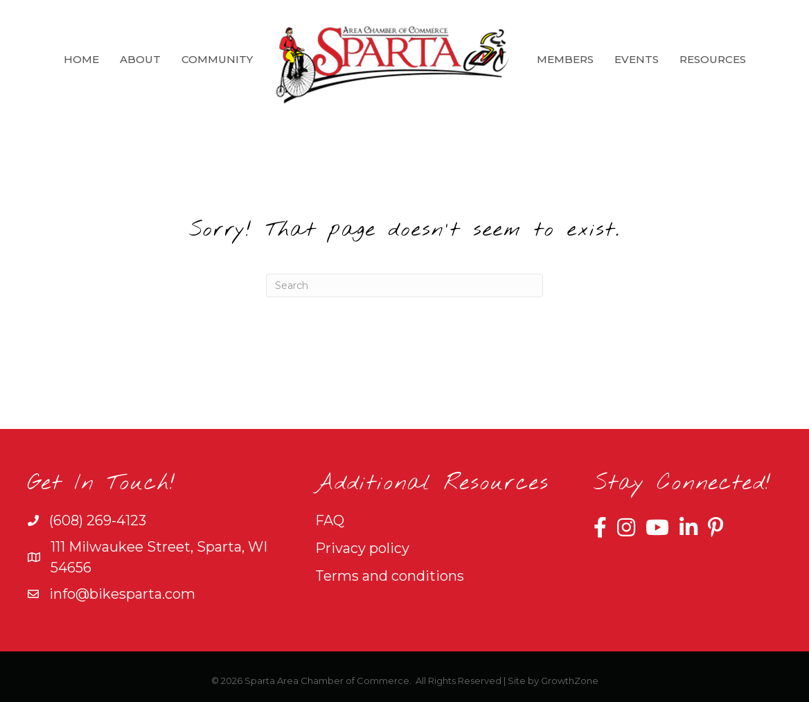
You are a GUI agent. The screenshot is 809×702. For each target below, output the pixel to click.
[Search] (404, 285)
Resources (712, 59)
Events (636, 59)
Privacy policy (362, 548)
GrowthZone (569, 680)
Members (565, 59)
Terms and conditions (389, 576)
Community (217, 59)
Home (81, 59)
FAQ (329, 520)
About (140, 59)
